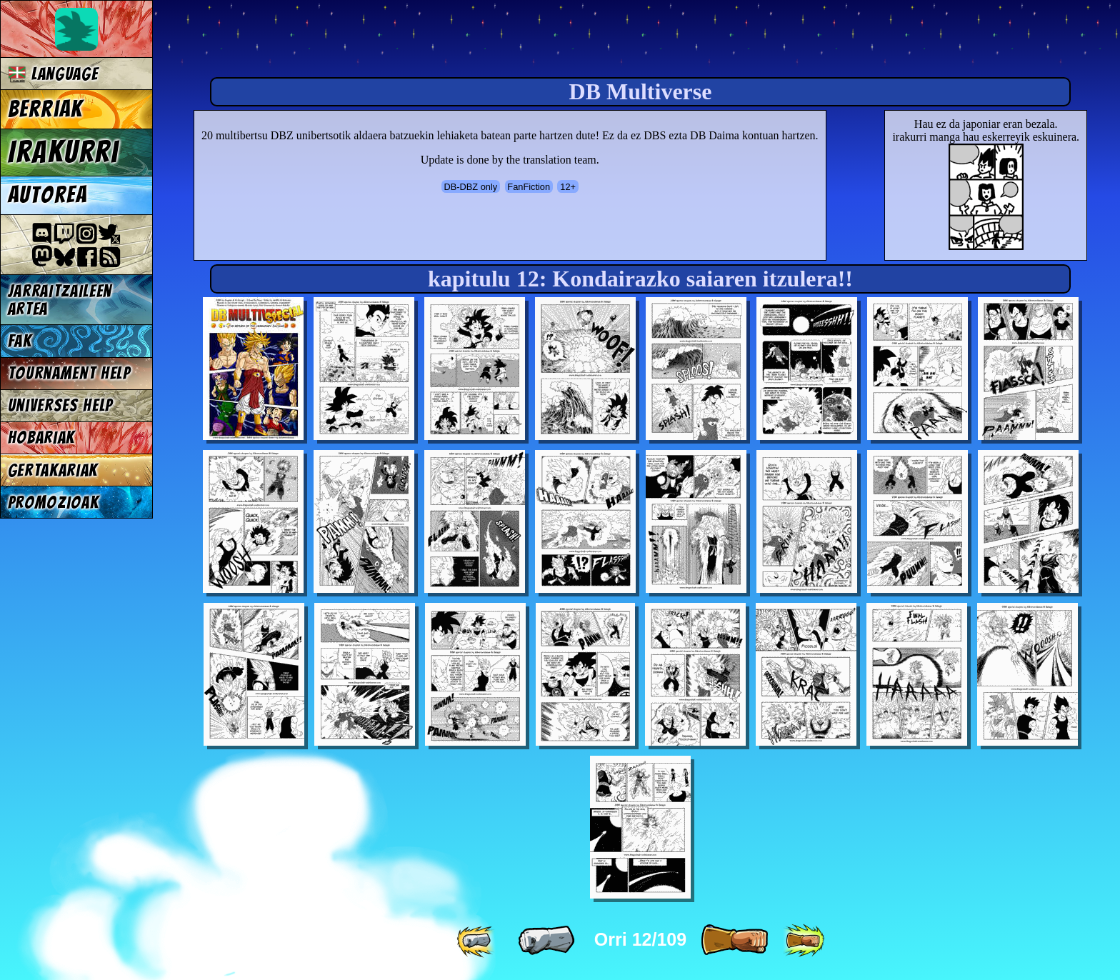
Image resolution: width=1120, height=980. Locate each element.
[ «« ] (477, 941)
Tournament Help (69, 373)
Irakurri (63, 152)
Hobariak (41, 437)
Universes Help (61, 405)
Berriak (46, 109)
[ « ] (546, 940)
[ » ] (734, 940)
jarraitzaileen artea (60, 300)
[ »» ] (803, 941)
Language (53, 74)
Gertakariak (53, 470)
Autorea (48, 195)
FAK (20, 341)
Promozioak (53, 502)
